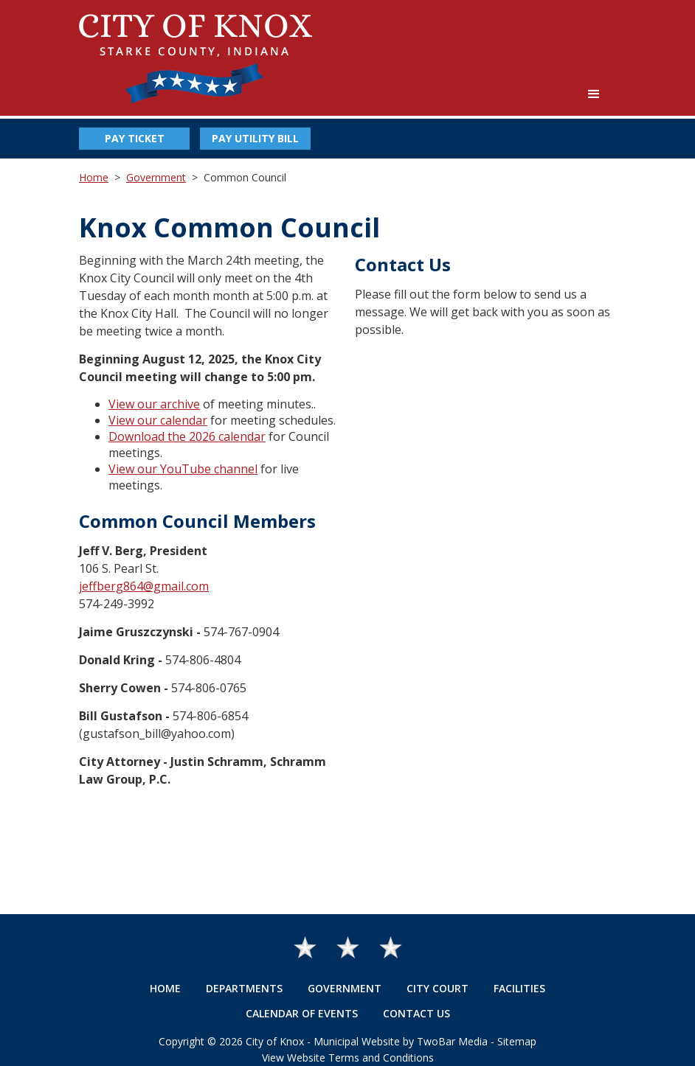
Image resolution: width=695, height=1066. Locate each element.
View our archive (154, 404)
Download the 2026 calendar (187, 436)
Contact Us (416, 1013)
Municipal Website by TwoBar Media (401, 1041)
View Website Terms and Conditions (348, 1058)
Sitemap (516, 1041)
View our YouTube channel (182, 469)
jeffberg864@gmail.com (144, 586)
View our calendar (157, 420)
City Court (437, 988)
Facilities (519, 988)
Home (93, 177)
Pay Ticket (135, 138)
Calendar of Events (302, 1013)
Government (156, 177)
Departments (244, 988)
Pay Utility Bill (255, 138)
